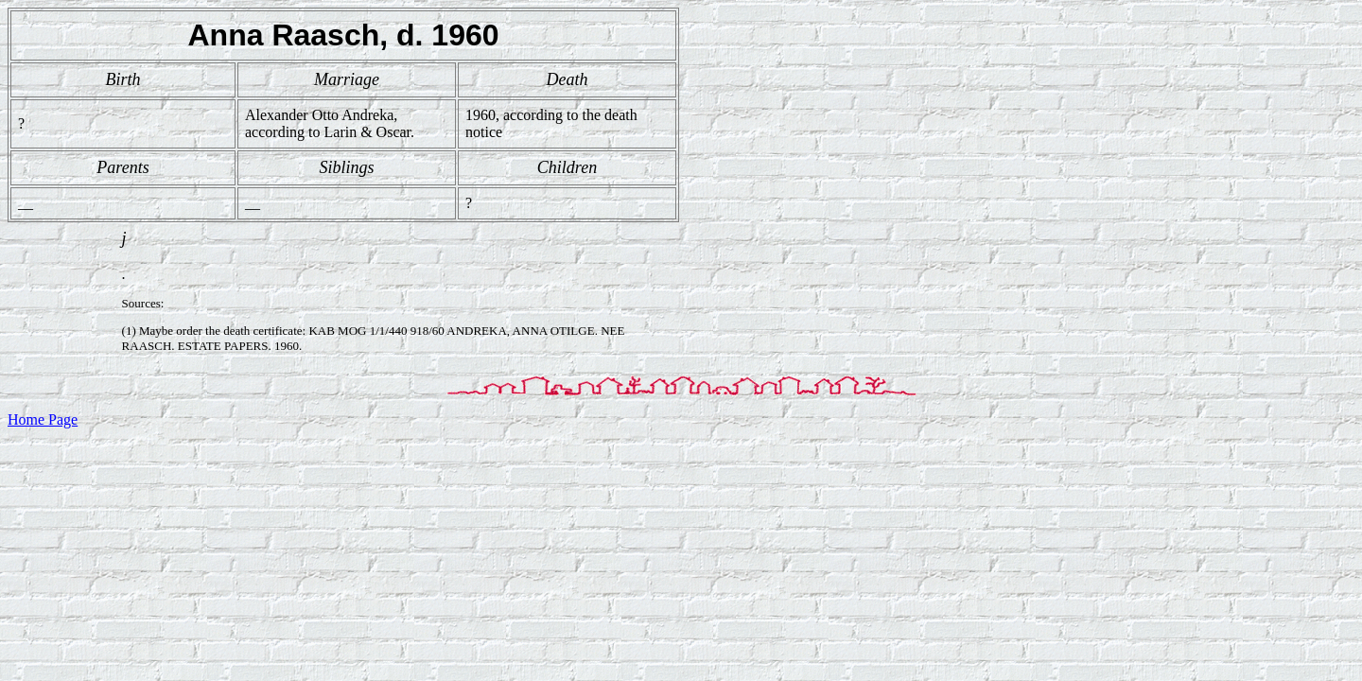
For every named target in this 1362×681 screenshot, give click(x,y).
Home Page (43, 419)
